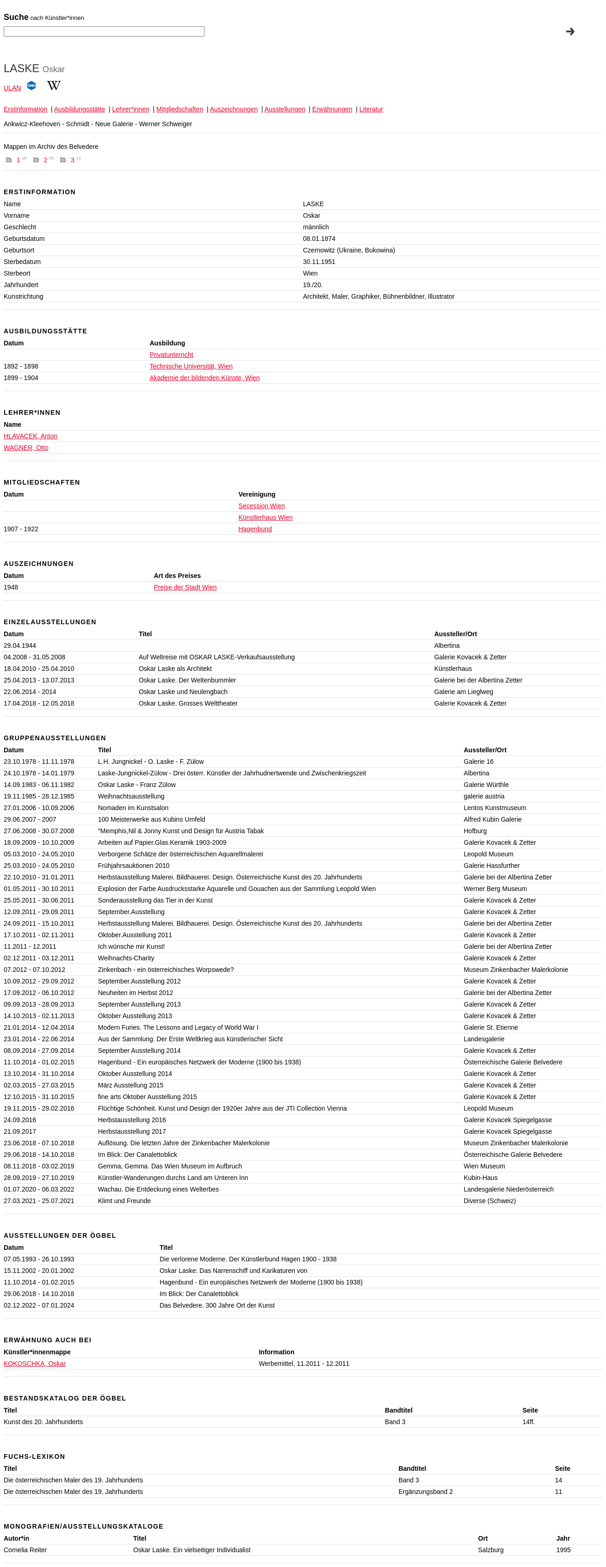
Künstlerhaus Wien (265, 517)
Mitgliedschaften (179, 109)
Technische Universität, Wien (191, 366)
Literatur (371, 109)
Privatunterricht (171, 354)
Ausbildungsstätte (79, 109)
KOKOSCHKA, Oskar (35, 1363)
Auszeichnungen (234, 109)
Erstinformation (25, 109)
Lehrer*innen (130, 109)
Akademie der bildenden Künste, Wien (204, 377)
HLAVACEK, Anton (30, 436)
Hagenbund (255, 529)
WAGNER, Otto (26, 447)
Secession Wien (261, 506)
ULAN (12, 88)
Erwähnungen (332, 109)
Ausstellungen (285, 109)
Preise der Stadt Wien (185, 587)
